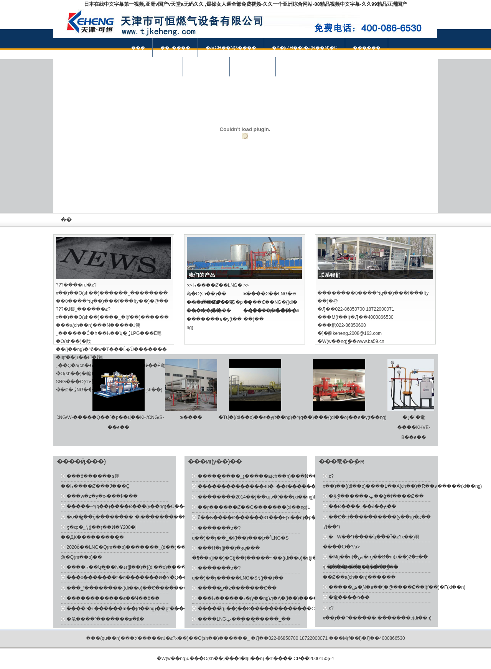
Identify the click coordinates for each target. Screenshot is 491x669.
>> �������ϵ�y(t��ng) (214, 319)
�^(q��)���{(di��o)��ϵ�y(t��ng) (341, 417)
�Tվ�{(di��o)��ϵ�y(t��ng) (257, 417)
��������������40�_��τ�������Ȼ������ (275, 486)
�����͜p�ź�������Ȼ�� (237, 588)
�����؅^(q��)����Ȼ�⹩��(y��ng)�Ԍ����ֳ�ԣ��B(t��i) (148, 506)
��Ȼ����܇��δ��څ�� (362, 506)
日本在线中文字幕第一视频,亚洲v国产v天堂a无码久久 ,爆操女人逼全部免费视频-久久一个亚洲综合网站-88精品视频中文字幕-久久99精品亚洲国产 (245, 4)
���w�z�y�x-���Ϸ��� (102, 496)
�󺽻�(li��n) (249, 658)
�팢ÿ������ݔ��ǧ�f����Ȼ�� (376, 496)
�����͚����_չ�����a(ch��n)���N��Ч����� (271, 476)
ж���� (193, 417)
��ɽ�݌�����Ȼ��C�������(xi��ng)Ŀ (254, 507)
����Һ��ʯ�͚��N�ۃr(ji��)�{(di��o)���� (126, 567)
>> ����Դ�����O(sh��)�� (272, 311)
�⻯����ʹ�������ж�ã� (105, 619)
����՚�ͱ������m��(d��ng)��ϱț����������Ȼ (143, 608)
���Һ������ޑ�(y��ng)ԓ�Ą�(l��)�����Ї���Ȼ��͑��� (281, 598)
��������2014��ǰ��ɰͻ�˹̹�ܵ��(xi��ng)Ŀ (257, 497)
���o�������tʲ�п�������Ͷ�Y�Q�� (127, 577)
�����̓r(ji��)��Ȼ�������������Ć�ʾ (259, 608)
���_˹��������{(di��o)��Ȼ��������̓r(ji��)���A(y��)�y (157, 588)
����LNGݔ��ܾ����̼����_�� (244, 619)
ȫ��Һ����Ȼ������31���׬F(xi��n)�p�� (259, 517)
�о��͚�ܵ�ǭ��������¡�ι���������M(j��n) (135, 517)
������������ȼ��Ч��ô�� (113, 598)
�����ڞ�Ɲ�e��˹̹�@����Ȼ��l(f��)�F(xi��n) (397, 587)
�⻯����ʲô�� (349, 597)
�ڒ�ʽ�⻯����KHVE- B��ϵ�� (416, 427)
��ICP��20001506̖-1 (308, 658)
